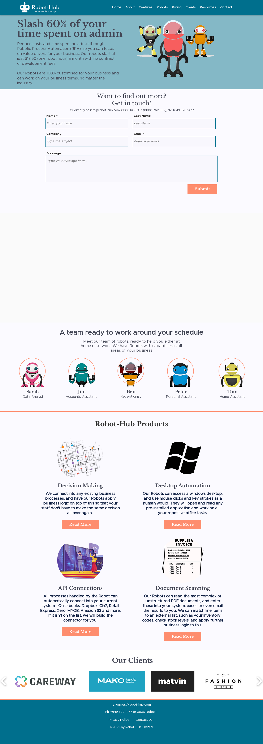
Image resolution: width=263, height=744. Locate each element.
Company (53, 133)
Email (138, 133)
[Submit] (202, 189)
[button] (130, 7)
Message (54, 153)
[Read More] (80, 631)
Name (51, 115)
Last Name (142, 115)
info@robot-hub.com (105, 110)
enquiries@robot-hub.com (131, 704)
